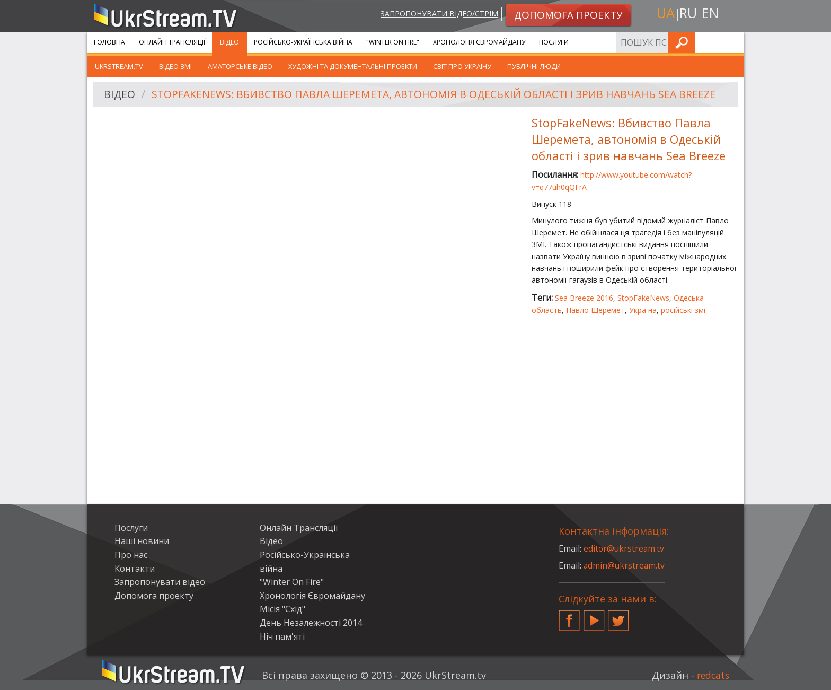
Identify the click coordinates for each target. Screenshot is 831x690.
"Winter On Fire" (392, 42)
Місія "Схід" (282, 609)
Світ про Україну (462, 66)
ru (687, 14)
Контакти (134, 568)
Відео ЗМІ (175, 66)
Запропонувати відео (159, 582)
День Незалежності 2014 (311, 622)
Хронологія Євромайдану (479, 42)
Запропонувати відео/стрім (437, 14)
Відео (229, 42)
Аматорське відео (240, 66)
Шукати (733, 42)
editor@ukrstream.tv (625, 548)
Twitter (618, 616)
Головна (109, 42)
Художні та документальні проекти (352, 66)
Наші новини (141, 541)
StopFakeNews (643, 298)
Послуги (554, 42)
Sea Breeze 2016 (584, 298)
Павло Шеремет (595, 310)
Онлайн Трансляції (172, 42)
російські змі (683, 310)
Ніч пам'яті (282, 636)
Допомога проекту (153, 595)
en (711, 14)
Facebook (569, 616)
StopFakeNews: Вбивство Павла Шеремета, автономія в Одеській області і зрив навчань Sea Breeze (439, 95)
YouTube (594, 616)
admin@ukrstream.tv (625, 565)
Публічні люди (534, 66)
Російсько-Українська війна (303, 42)
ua (664, 14)
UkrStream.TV (119, 66)
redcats (712, 675)
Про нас (130, 555)
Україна (643, 310)
